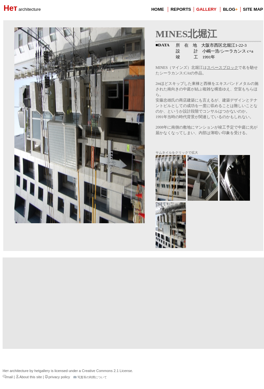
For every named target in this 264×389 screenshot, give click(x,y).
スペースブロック (222, 67)
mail (8, 377)
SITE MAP (253, 9)
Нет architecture (15, 371)
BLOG (230, 9)
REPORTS (181, 9)
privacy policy (57, 377)
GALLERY (206, 9)
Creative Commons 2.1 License (107, 371)
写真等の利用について (90, 377)
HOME (157, 9)
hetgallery (42, 371)
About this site (29, 377)
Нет (22, 8)
